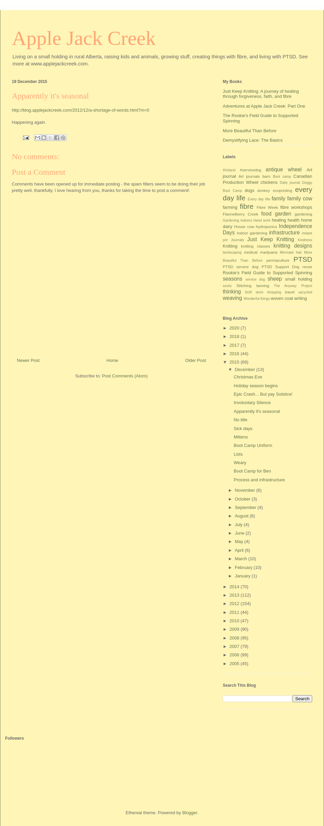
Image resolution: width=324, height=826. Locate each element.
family (279, 198)
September (246, 507)
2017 (235, 345)
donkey (263, 190)
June (240, 533)
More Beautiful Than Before (249, 130)
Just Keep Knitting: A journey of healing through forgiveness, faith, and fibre (261, 94)
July (239, 524)
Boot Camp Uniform (253, 445)
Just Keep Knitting (270, 239)
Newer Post (28, 360)
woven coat (282, 298)
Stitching (243, 285)
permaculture (277, 260)
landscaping (232, 252)
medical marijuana (260, 252)
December (245, 369)
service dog (255, 279)
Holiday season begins (256, 385)
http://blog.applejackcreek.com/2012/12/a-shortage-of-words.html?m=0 (80, 110)
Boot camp (282, 176)
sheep (275, 279)
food (266, 214)
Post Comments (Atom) (124, 375)
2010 (235, 620)
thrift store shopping (263, 292)
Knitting (230, 246)
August (242, 515)
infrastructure (284, 232)
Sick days (243, 428)
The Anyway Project (293, 286)
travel (290, 292)
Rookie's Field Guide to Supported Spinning (267, 272)
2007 (235, 646)
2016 (235, 353)
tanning (262, 285)
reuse (307, 266)
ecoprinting (282, 190)
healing (279, 220)
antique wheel (284, 169)
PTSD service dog (241, 266)
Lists (238, 454)
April (240, 550)
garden (283, 214)
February (244, 567)
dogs (249, 190)
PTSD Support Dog (280, 266)
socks (227, 286)
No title (240, 419)
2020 (235, 328)
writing (300, 298)
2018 (235, 336)
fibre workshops (296, 207)
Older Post (195, 360)
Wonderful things (257, 299)
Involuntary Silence (252, 402)
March (241, 558)
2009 (235, 629)
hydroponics (266, 226)
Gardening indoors (237, 220)
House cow (244, 226)
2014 (235, 586)
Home (112, 360)
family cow (299, 198)
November (245, 490)
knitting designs (292, 246)
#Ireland (229, 170)
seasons (232, 279)
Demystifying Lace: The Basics (253, 140)
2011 (235, 612)
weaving (232, 298)
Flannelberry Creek (240, 214)
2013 (235, 595)
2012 (235, 603)
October (243, 499)
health (293, 220)
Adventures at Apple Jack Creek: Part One (264, 106)
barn (266, 176)
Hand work (262, 220)
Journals (237, 240)
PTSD (303, 259)
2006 (235, 654)
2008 (235, 637)
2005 (235, 663)
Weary (240, 462)
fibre (246, 206)
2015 (235, 362)
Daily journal (290, 182)
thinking (232, 291)
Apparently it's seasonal (257, 411)
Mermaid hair (291, 252)
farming (230, 207)
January (243, 575)
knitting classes (255, 246)
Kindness (305, 240)
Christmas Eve (248, 376)
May (239, 541)
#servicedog (250, 170)
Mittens (241, 436)
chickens (269, 182)
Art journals (249, 176)
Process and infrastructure (259, 479)
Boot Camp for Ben (252, 471)
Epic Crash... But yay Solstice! (263, 394)
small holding (298, 279)
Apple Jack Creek (84, 38)
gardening (303, 214)
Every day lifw (259, 199)
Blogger (189, 812)
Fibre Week (267, 207)
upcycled (305, 292)
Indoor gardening (252, 233)
